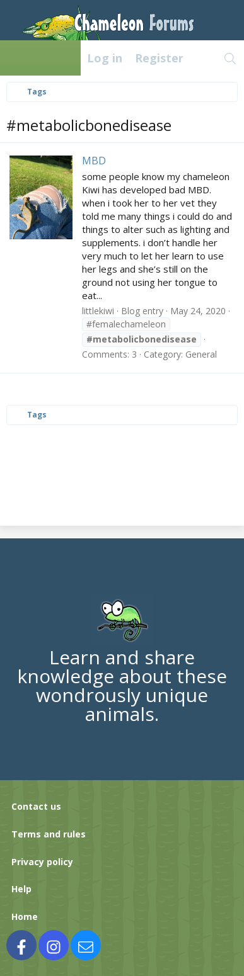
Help (21, 889)
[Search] (230, 58)
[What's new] (203, 58)
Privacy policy (42, 862)
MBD (94, 160)
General (201, 354)
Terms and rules (48, 834)
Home (24, 916)
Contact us (36, 806)
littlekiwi (98, 311)
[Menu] (16, 58)
